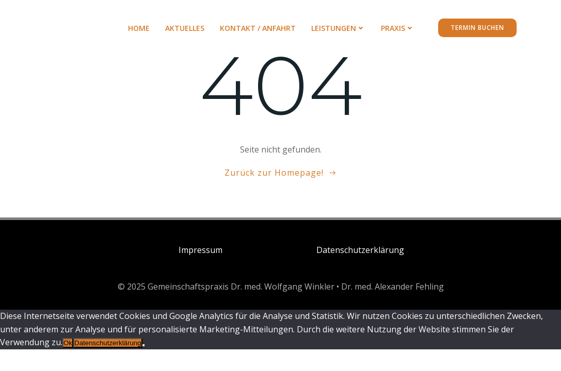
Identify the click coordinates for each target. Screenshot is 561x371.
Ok (67, 343)
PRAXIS (397, 28)
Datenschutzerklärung (107, 343)
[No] (143, 345)
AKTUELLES (184, 28)
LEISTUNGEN (338, 28)
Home (139, 28)
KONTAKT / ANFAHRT (258, 28)
